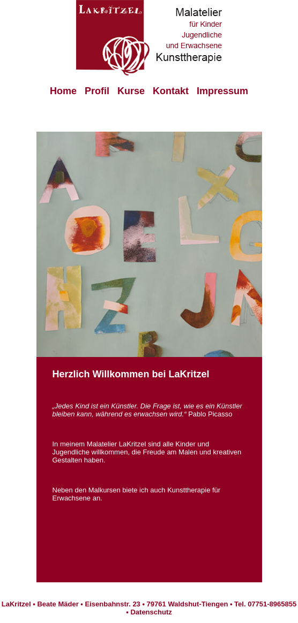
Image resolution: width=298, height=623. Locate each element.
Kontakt (171, 91)
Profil (97, 91)
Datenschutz (151, 612)
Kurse (131, 91)
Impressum (222, 91)
